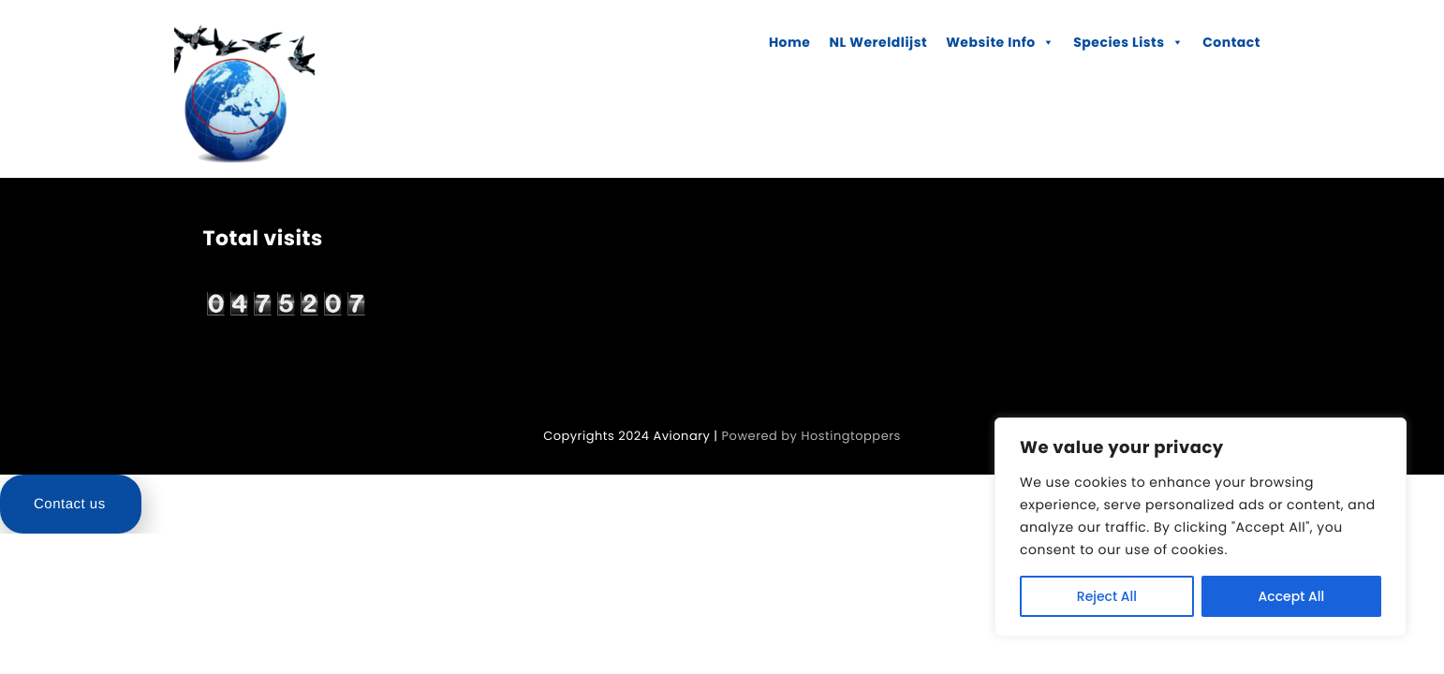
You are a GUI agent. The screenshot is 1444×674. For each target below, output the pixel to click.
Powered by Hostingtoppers (811, 436)
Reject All (1107, 596)
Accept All (1292, 596)
